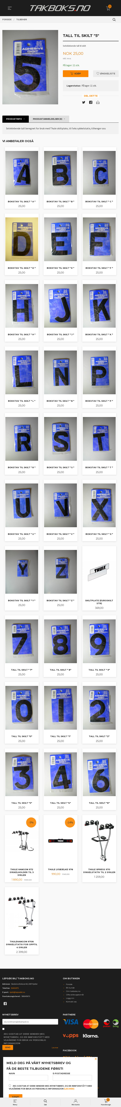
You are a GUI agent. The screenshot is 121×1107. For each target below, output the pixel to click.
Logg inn (70, 998)
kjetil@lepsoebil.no (17, 992)
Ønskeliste (106, 73)
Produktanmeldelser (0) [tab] (47, 119)
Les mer (55, 1047)
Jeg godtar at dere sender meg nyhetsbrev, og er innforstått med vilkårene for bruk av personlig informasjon (27, 1038)
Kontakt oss (71, 1001)
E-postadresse (72, 1076)
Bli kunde (70, 988)
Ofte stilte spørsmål (75, 994)
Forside (69, 984)
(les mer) (69, 1089)
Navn (28, 1076)
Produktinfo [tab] (14, 119)
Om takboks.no (73, 991)
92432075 (15, 988)
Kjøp (75, 73)
